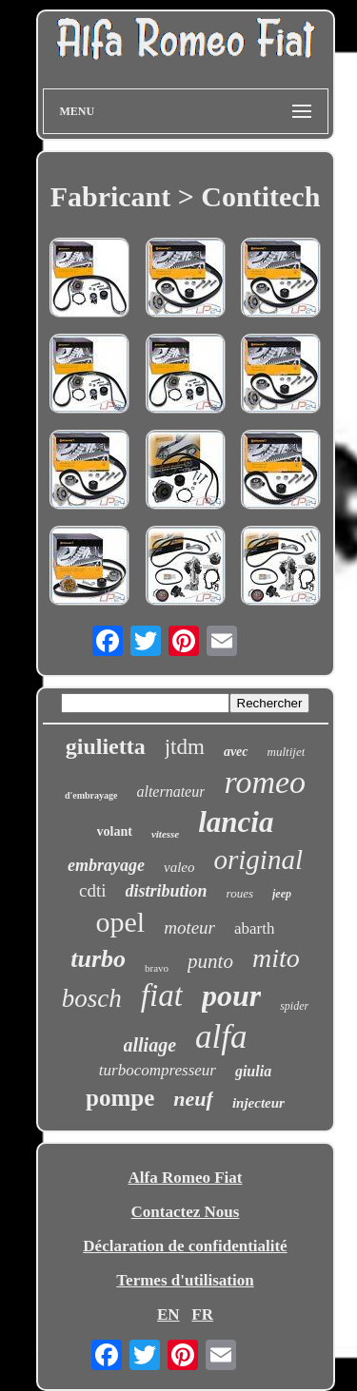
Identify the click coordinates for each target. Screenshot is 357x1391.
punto (210, 961)
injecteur (258, 1103)
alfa (221, 1036)
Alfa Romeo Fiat (186, 1178)
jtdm (185, 747)
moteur (189, 927)
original (258, 859)
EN (168, 1314)
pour (231, 995)
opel (121, 921)
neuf (193, 1099)
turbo (98, 959)
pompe (120, 1098)
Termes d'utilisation (184, 1280)
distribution (167, 890)
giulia (253, 1071)
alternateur (170, 791)
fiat (162, 995)
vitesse (165, 834)
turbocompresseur (157, 1070)
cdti (93, 890)
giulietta (106, 746)
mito (276, 958)
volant (114, 831)
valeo (179, 867)
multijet (287, 751)
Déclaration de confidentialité (185, 1246)
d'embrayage (91, 795)
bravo (157, 968)
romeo (265, 782)
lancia (235, 822)
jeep (281, 893)
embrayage (106, 865)
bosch (92, 998)
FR (202, 1314)
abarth (254, 928)
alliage (150, 1044)
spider (294, 1006)
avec (236, 751)
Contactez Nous (185, 1212)
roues (240, 893)
